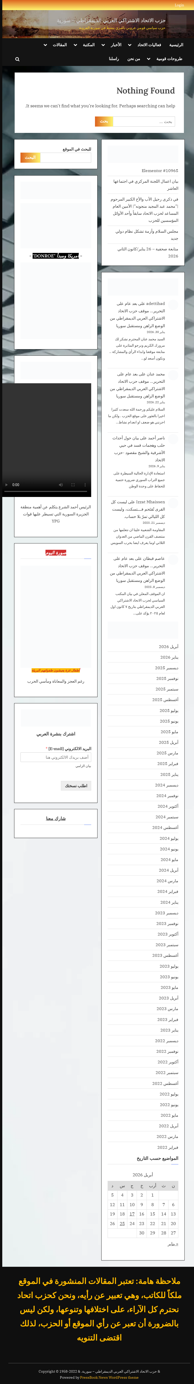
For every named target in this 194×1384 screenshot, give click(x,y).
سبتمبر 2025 (164, 688)
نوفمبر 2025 (165, 678)
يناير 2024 (167, 902)
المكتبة (86, 44)
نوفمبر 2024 (165, 795)
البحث (28, 157)
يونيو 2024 (167, 848)
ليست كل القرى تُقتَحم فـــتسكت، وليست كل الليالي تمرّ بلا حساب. (136, 509)
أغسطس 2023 (163, 955)
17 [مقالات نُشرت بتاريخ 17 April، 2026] (129, 1214)
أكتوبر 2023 (165, 934)
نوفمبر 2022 (165, 1051)
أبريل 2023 (166, 997)
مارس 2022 (165, 1136)
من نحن (131, 58)
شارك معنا (53, 818)
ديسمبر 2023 (164, 912)
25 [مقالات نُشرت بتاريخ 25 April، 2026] (120, 1223)
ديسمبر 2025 (164, 667)
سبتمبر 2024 (164, 816)
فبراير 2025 (165, 763)
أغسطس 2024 (163, 827)
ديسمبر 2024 (164, 785)
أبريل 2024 (166, 870)
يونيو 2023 (167, 976)
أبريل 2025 (166, 742)
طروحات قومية (167, 58)
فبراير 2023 (165, 1019)
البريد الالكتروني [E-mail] (66, 748)
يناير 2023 (167, 1030)
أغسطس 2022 (163, 1083)
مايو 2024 (167, 859)
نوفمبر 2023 (165, 923)
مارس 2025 (165, 752)
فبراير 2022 (165, 1147)
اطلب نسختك (74, 785)
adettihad (153, 303)
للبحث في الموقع (74, 149)
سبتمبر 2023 (164, 944)
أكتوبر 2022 (165, 1061)
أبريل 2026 (166, 646)
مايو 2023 (167, 987)
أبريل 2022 (166, 1125)
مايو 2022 (167, 1115)
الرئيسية (174, 44)
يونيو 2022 (167, 1104)
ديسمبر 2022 (164, 1040)
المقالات (57, 44)
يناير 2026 (167, 657)
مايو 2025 (167, 731)
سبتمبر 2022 (164, 1072)
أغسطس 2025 (163, 699)
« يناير (170, 1244)
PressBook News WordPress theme (107, 1377)
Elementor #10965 (157, 170)
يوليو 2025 (166, 710)
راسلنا (112, 58)
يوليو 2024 (166, 838)
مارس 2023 (165, 1008)
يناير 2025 (167, 774)
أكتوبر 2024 (165, 806)
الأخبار (114, 44)
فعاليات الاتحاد (147, 44)
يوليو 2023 (166, 966)
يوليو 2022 (166, 1093)
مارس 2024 (165, 880)
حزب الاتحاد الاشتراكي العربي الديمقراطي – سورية (109, 20)
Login (177, 5)
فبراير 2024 (165, 891)
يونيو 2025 (167, 721)
